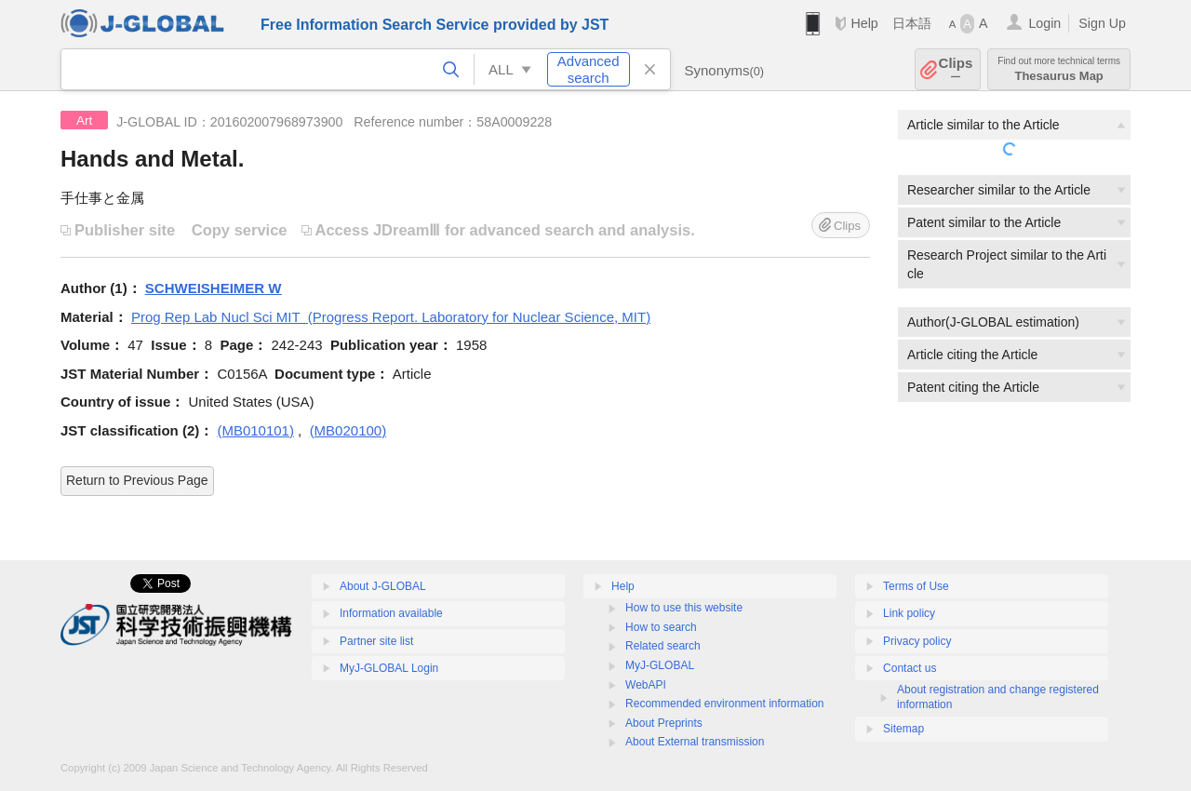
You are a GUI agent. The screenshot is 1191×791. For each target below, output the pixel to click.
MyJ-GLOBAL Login (389, 668)
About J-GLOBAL (383, 586)
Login (1044, 23)
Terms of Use (916, 586)
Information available (391, 613)
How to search (661, 627)
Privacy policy (917, 641)
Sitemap (903, 728)
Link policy (909, 613)
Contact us (909, 668)
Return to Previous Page (137, 480)
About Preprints (664, 723)
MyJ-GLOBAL (659, 665)
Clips (956, 69)
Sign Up (1102, 23)
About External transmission (694, 741)
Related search (663, 645)
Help (863, 23)
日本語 (911, 23)
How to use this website (684, 607)
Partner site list (376, 641)
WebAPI (645, 684)
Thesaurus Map (1058, 69)
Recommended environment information (724, 703)
